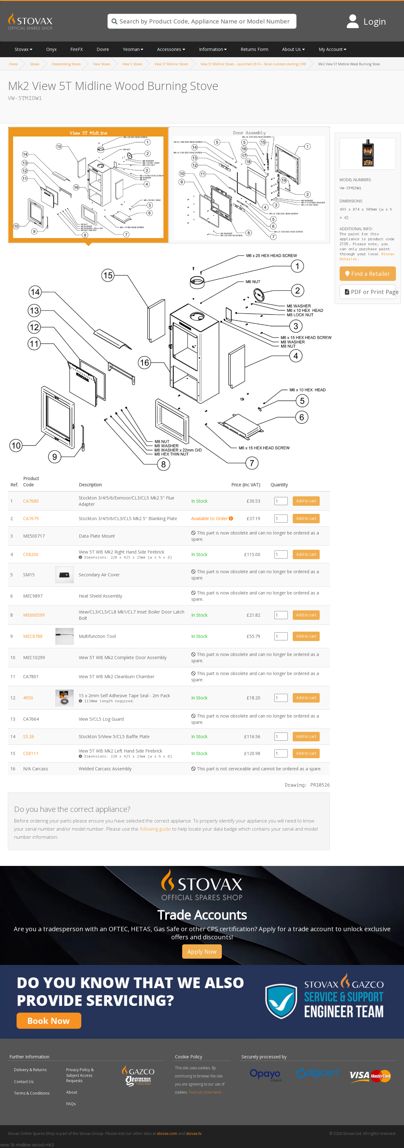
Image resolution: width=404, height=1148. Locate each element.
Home (13, 64)
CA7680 (31, 501)
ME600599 (34, 615)
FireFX (76, 49)
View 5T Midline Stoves (171, 64)
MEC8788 (32, 636)
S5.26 (28, 736)
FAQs (71, 1103)
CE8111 (30, 753)
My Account (331, 49)
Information (211, 49)
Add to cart (306, 501)
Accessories (169, 49)
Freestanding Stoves (66, 64)
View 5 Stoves (132, 64)
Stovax (21, 49)
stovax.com (167, 1133)
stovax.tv (194, 1133)
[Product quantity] (281, 501)
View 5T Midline (88, 184)
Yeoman (131, 49)
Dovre (103, 49)
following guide (155, 829)
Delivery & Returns (30, 1069)
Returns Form (254, 49)
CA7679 (31, 518)
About (71, 1092)
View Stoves (101, 64)
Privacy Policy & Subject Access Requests (80, 1075)
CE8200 (30, 554)
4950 (28, 698)
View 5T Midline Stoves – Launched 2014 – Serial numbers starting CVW (253, 64)
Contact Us (23, 1081)
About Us (291, 49)
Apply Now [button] (202, 951)
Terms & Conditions (31, 1093)
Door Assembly (249, 185)
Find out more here (205, 1092)
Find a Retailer (367, 273)
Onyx (51, 49)
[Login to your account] (366, 21)
